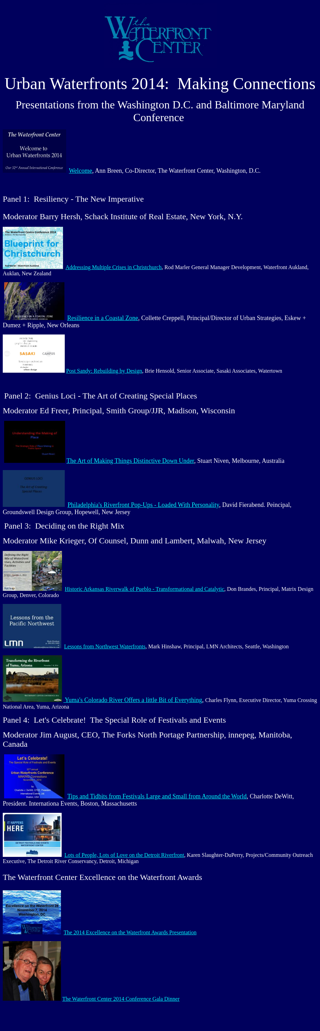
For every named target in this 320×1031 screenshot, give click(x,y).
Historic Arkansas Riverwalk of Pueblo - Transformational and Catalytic (144, 589)
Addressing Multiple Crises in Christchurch (113, 267)
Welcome (80, 170)
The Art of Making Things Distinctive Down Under (130, 460)
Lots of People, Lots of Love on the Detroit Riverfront (124, 855)
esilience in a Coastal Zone (104, 318)
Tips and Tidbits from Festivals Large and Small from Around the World (157, 796)
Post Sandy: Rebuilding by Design (104, 371)
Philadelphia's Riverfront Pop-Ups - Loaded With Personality (143, 504)
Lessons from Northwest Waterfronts (104, 646)
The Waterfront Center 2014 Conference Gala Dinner (121, 999)
